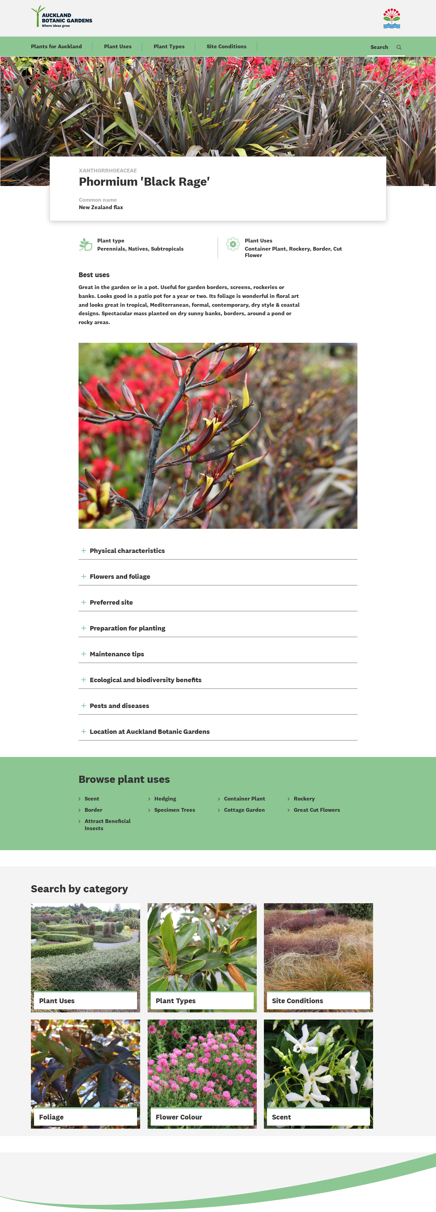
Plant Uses (118, 47)
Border (321, 248)
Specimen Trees (174, 810)
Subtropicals (167, 248)
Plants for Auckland (56, 47)
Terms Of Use (208, 1182)
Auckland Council (257, 1182)
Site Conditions (227, 47)
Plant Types (169, 47)
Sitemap (169, 1182)
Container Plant (265, 248)
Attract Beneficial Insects (108, 825)
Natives (138, 248)
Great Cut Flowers (317, 810)
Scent (92, 798)
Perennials (111, 248)
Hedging (165, 798)
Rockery (299, 248)
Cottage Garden (244, 810)
